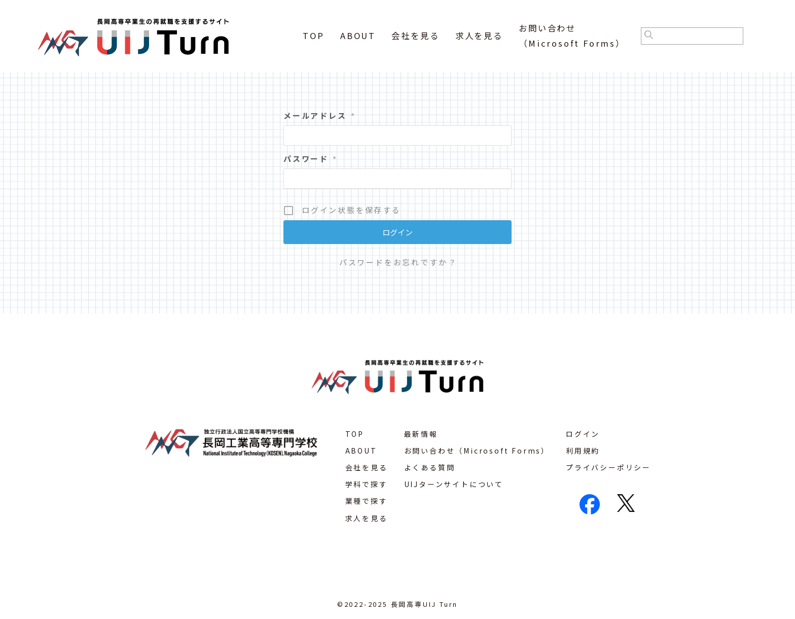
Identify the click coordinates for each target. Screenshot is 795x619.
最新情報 (421, 434)
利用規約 (583, 450)
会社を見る (415, 35)
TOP (313, 35)
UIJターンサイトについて (453, 484)
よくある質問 (429, 467)
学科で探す (366, 484)
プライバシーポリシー (608, 467)
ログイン (583, 434)
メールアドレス (319, 115)
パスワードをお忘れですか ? (397, 262)
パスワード (310, 158)
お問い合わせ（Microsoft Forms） (477, 450)
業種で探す (366, 501)
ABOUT (358, 35)
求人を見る (479, 35)
